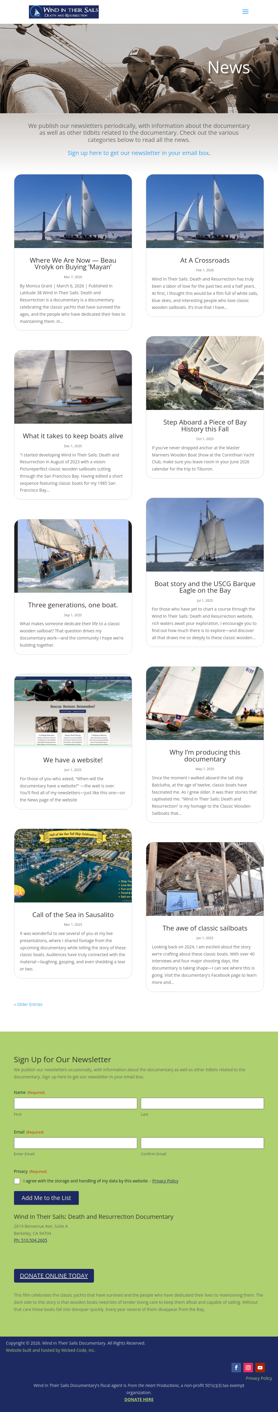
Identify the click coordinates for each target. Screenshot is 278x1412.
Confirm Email (153, 1153)
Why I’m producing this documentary (204, 755)
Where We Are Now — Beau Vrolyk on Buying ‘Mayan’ (73, 263)
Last (144, 1114)
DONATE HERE (139, 1399)
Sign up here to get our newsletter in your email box (138, 153)
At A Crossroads (204, 260)
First (18, 1114)
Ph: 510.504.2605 (30, 1240)
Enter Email (24, 1153)
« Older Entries (28, 1004)
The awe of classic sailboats (205, 928)
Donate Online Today (54, 1276)
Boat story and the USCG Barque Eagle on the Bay (205, 587)
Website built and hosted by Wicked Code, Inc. (50, 1350)
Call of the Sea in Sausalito (73, 914)
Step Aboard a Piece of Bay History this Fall (205, 425)
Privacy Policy (165, 1181)
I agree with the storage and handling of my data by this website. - (101, 1181)
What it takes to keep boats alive (73, 435)
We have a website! (73, 759)
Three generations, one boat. (73, 604)
